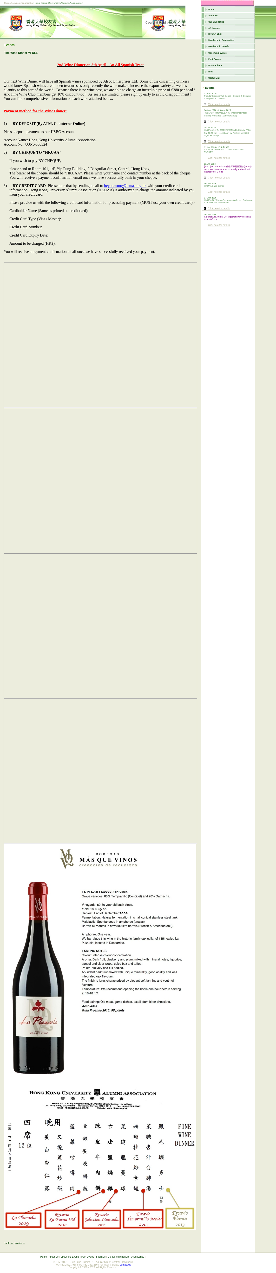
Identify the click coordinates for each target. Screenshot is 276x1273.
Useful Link (214, 78)
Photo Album (215, 65)
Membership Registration (221, 40)
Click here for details (219, 104)
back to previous (14, 1243)
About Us (213, 15)
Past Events (214, 59)
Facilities (100, 1256)
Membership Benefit (218, 46)
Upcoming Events (217, 53)
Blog (210, 71)
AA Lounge (214, 28)
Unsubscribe (137, 1256)
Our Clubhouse (216, 22)
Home (211, 9)
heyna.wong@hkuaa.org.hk (125, 186)
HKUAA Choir (215, 34)
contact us (125, 1264)
